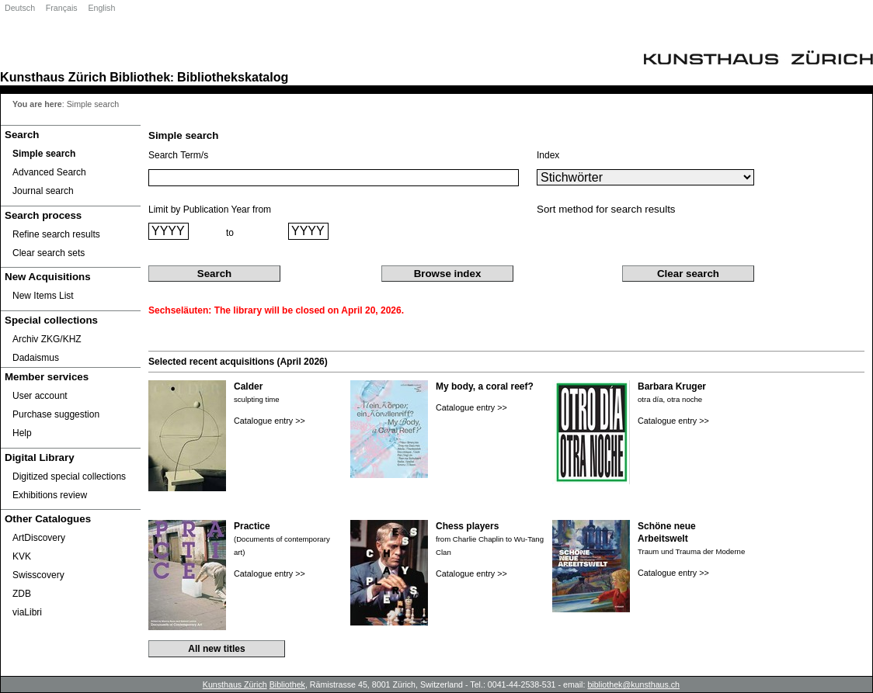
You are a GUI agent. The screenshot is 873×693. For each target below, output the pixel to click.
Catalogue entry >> (269, 420)
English (101, 7)
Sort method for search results (606, 209)
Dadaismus (35, 357)
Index (548, 155)
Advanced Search (49, 172)
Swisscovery (38, 575)
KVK (21, 556)
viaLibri (27, 612)
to (230, 232)
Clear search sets (48, 253)
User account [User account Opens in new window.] (40, 395)
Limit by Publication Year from (209, 209)
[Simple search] (70, 153)
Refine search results (56, 234)
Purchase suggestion (55, 414)
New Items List (43, 295)
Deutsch (20, 7)
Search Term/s (178, 155)
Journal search (43, 190)
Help (22, 433)
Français (62, 7)
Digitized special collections (69, 476)
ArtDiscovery (38, 537)
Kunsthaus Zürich (53, 77)
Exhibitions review (49, 495)
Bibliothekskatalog (232, 77)
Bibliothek (140, 77)
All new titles (216, 648)
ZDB (21, 593)
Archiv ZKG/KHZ (47, 339)
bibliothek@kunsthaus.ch (633, 684)
